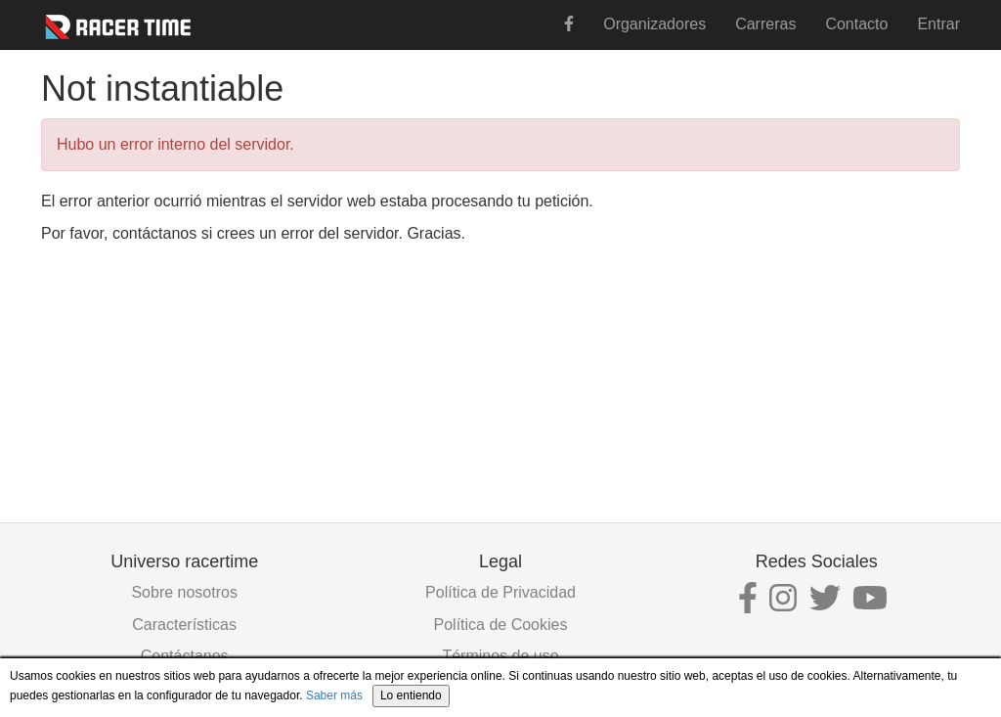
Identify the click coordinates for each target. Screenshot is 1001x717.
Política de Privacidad (500, 592)
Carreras (765, 24)
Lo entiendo (411, 695)
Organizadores (654, 24)
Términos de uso (500, 656)
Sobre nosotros (184, 592)
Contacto (856, 24)
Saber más (334, 695)
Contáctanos (185, 656)
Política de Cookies (501, 624)
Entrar (938, 24)
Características (184, 624)
